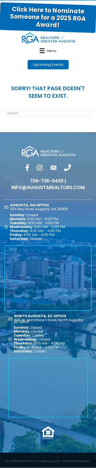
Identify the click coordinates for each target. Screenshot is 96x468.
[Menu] (48, 50)
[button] (48, 64)
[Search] (48, 113)
